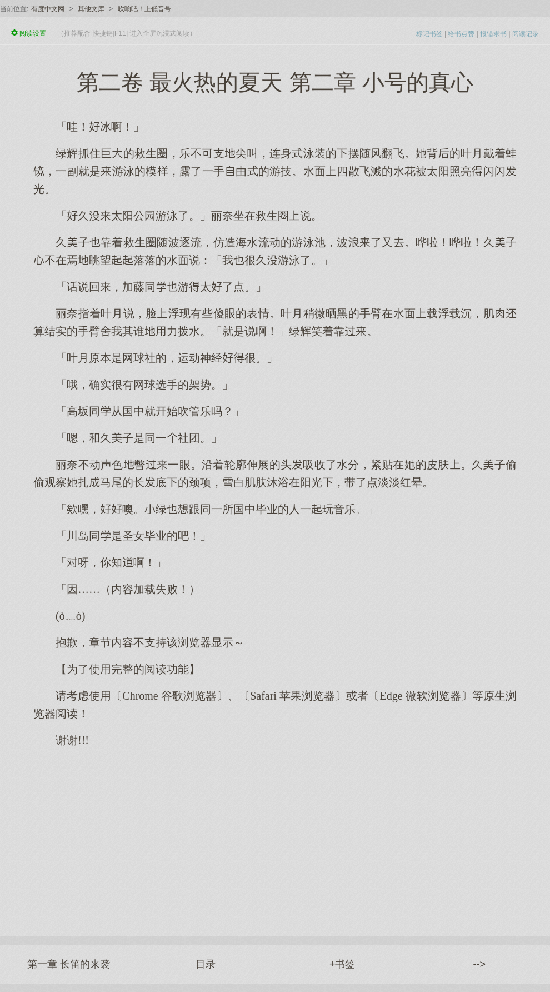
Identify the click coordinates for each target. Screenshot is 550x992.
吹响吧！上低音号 (144, 9)
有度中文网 (47, 9)
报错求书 (493, 34)
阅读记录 (525, 34)
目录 (206, 964)
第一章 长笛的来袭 (68, 964)
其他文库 (91, 9)
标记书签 (429, 34)
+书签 (342, 964)
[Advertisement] (275, 836)
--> (479, 964)
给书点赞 (461, 34)
